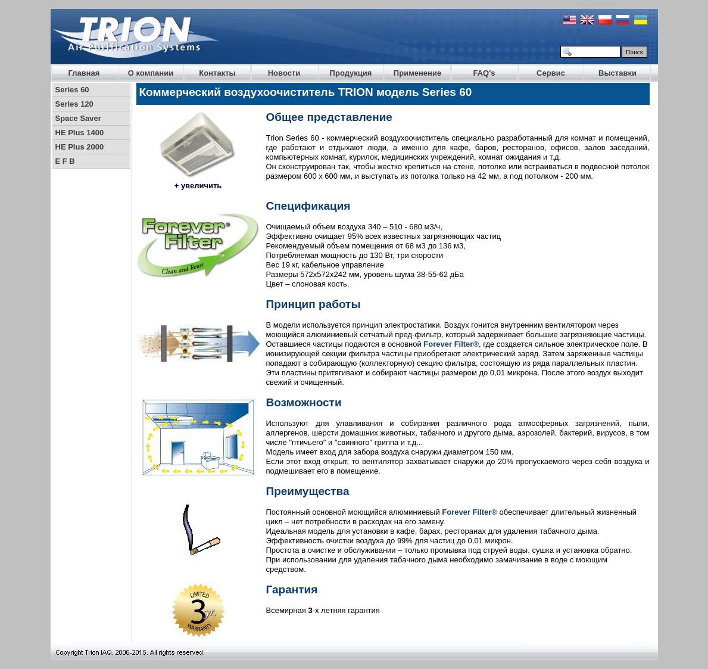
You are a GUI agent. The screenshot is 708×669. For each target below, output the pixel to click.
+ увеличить (198, 185)
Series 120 (74, 103)
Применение (417, 73)
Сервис (551, 73)
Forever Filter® (451, 344)
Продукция (351, 73)
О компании (150, 73)
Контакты (217, 73)
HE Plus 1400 (79, 132)
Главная (84, 73)
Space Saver (78, 118)
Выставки (617, 73)
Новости (284, 73)
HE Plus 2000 (79, 146)
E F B (65, 161)
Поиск (635, 51)
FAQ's (484, 73)
